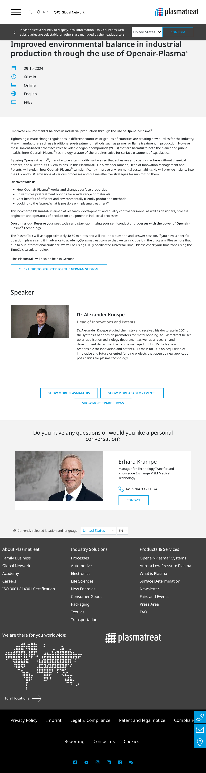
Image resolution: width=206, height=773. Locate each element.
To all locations (23, 698)
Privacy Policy (25, 720)
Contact (133, 500)
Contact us (104, 741)
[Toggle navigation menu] (16, 12)
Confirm (178, 32)
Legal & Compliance (90, 720)
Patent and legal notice (142, 720)
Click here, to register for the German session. (59, 269)
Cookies (131, 741)
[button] (30, 12)
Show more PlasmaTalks (69, 393)
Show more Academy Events (132, 393)
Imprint (54, 720)
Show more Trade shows (103, 403)
